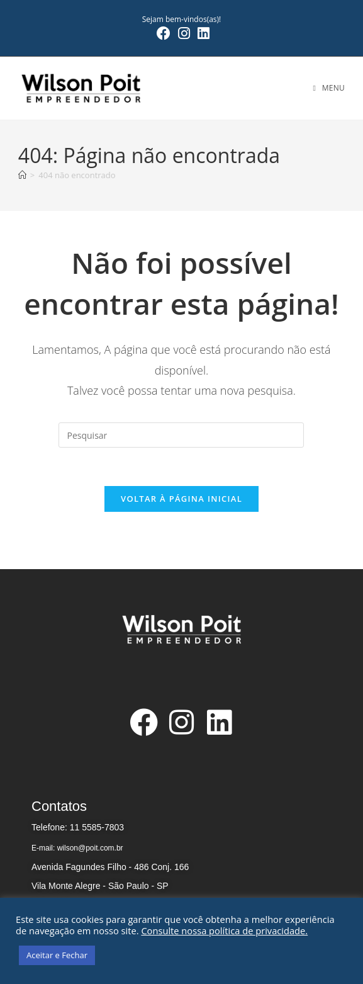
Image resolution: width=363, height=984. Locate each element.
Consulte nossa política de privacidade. (224, 930)
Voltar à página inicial (181, 498)
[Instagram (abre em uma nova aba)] (184, 33)
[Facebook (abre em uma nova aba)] (163, 33)
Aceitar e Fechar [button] (56, 955)
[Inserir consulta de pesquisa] (181, 435)
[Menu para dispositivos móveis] (329, 87)
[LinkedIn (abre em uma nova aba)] (201, 33)
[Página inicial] (22, 175)
